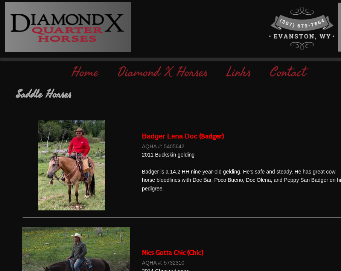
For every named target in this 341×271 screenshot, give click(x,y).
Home (85, 72)
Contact (288, 72)
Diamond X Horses (162, 72)
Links (239, 72)
